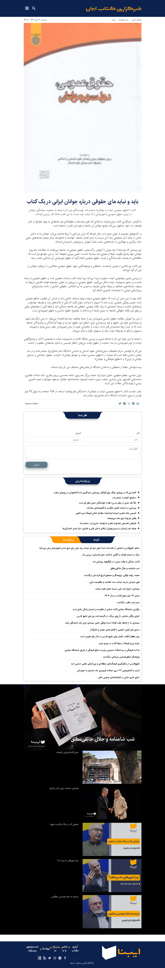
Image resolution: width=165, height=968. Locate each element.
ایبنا (113, 9)
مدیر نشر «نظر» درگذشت (128, 602)
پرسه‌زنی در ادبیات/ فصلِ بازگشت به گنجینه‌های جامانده (111, 508)
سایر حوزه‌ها (123, 19)
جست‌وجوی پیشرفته (32, 949)
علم (113, 19)
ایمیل (78, 433)
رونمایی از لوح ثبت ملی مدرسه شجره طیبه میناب (117, 589)
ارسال (36, 464)
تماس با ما (64, 949)
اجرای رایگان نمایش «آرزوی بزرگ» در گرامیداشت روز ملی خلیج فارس (108, 616)
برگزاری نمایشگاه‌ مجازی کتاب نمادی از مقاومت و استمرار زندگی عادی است (106, 609)
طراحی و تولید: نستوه (82, 963)
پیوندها (46, 949)
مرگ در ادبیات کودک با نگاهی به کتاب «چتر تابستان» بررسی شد (111, 555)
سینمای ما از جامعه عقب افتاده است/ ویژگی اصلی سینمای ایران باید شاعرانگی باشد (102, 623)
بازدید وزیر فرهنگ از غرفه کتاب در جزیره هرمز (119, 643)
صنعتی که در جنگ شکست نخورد (64, 824)
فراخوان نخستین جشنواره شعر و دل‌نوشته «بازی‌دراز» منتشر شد (108, 523)
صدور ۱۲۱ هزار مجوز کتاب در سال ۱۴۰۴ (122, 596)
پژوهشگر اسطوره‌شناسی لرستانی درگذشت (121, 657)
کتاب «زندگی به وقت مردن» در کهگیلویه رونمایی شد (116, 562)
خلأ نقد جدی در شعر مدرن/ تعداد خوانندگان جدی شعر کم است (107, 503)
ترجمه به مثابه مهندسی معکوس (64, 896)
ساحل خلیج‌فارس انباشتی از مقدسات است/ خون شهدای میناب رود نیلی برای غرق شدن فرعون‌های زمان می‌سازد (89, 548)
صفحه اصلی (136, 19)
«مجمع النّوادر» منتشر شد (124, 497)
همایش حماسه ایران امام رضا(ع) (63, 788)
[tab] (96, 539)
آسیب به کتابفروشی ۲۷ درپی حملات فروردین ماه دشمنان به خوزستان (108, 670)
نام (138, 433)
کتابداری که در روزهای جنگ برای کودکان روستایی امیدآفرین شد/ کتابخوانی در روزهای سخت (95, 492)
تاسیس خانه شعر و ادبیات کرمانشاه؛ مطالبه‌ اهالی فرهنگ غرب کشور (106, 513)
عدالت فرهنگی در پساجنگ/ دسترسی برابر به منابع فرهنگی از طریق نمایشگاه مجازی (102, 650)
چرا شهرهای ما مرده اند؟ (67, 860)
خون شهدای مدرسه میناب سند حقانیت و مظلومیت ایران (114, 582)
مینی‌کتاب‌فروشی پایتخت (67, 752)
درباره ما (55, 949)
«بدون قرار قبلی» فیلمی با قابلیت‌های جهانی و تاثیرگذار (115, 630)
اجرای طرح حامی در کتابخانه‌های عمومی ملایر (119, 677)
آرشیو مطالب (75, 949)
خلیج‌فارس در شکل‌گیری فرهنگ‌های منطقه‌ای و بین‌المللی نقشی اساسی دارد (105, 664)
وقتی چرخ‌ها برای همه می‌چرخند (121, 518)
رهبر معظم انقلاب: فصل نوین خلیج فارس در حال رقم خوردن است (110, 636)
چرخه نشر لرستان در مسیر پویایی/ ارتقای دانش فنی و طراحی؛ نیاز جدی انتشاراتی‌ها (99, 528)
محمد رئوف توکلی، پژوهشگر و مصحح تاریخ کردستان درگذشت (112, 575)
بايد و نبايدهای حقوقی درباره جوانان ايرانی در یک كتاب (82, 201)
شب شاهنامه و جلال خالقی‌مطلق (125, 568)
